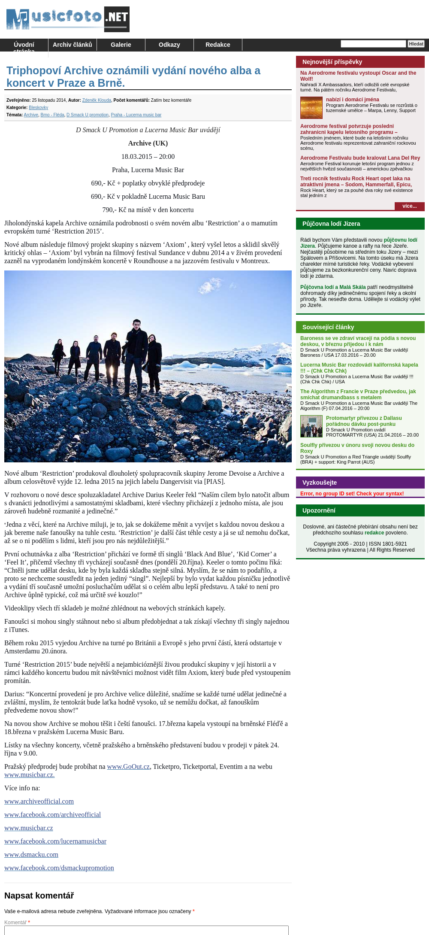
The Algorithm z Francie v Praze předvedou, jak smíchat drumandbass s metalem (358, 395)
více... (409, 206)
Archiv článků (72, 44)
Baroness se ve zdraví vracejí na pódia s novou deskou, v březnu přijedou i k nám (358, 341)
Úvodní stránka (24, 48)
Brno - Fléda (52, 114)
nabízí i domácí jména (352, 100)
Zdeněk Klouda (96, 100)
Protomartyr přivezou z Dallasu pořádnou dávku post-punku (364, 421)
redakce (374, 533)
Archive (31, 114)
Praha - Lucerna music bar (136, 114)
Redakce (217, 44)
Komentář (17, 923)
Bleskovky (38, 107)
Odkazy (169, 44)
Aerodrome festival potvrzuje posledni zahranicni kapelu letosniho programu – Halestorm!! (349, 132)
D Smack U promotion (87, 114)
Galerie (121, 44)
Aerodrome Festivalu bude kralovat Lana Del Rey (360, 158)
